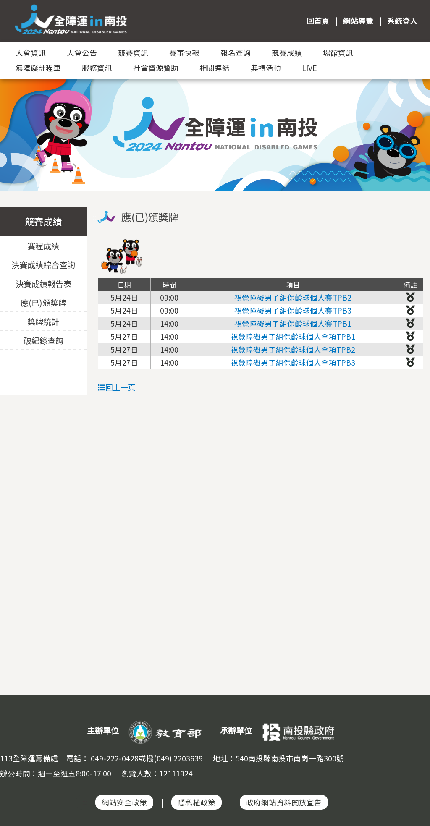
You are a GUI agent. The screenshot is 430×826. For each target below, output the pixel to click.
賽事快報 (184, 52)
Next (415, 126)
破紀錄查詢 (43, 340)
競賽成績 (287, 52)
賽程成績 (43, 246)
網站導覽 (358, 21)
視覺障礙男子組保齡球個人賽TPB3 (292, 310)
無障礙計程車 (38, 68)
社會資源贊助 (155, 68)
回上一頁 (117, 387)
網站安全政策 (124, 802)
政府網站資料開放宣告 (284, 802)
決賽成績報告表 (43, 284)
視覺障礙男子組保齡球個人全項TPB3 (293, 362)
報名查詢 (235, 52)
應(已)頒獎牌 (43, 302)
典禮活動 (266, 68)
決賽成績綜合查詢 (43, 265)
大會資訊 (31, 52)
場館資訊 (338, 52)
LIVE (309, 68)
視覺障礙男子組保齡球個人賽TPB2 (292, 297)
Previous (14, 126)
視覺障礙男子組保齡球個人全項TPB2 (293, 349)
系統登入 (402, 21)
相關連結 (214, 68)
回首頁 (318, 21)
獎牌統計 (43, 321)
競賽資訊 (133, 52)
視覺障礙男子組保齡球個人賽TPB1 (292, 323)
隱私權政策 (196, 802)
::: (145, 21)
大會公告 (82, 52)
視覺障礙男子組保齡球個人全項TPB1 (293, 336)
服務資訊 (97, 68)
